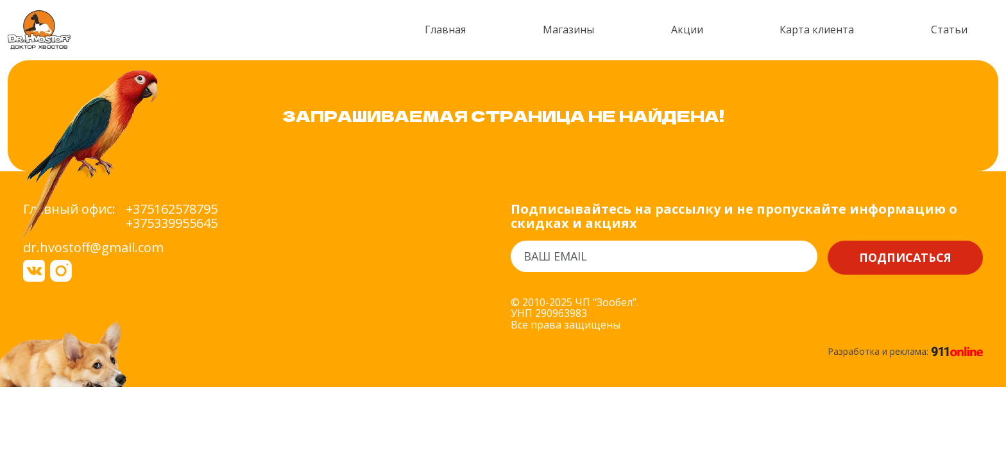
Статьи (949, 29)
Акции (687, 29)
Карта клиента (817, 29)
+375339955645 (171, 223)
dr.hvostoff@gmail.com (93, 247)
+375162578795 (171, 209)
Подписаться (905, 257)
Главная (445, 29)
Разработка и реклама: (905, 351)
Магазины (568, 29)
